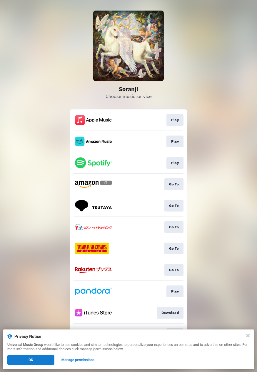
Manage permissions (78, 360)
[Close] (248, 335)
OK (31, 360)
